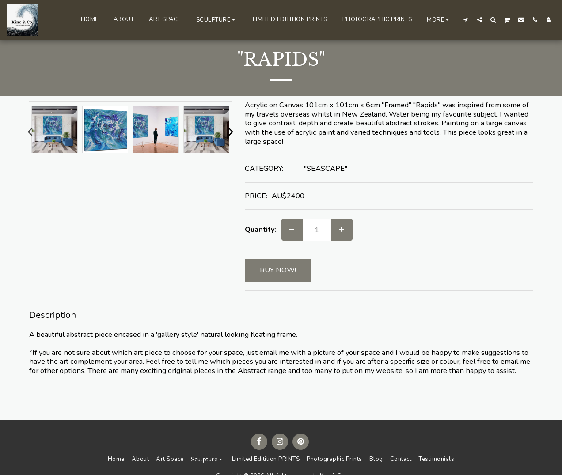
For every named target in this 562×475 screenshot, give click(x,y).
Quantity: (261, 229)
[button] (217, 19)
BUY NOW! (278, 270)
